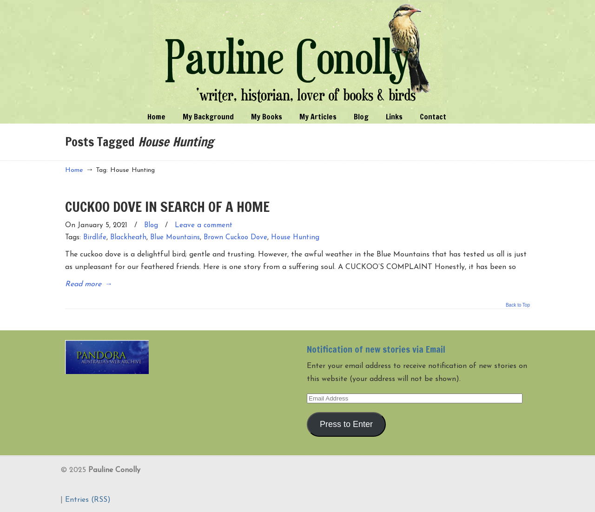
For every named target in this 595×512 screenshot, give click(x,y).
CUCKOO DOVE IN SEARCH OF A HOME (167, 207)
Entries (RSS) (88, 500)
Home (74, 170)
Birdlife (94, 237)
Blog (151, 225)
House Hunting (295, 237)
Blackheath (128, 237)
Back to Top (518, 305)
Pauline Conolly (298, 54)
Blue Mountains (175, 237)
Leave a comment (203, 225)
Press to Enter (346, 424)
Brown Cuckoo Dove (235, 237)
